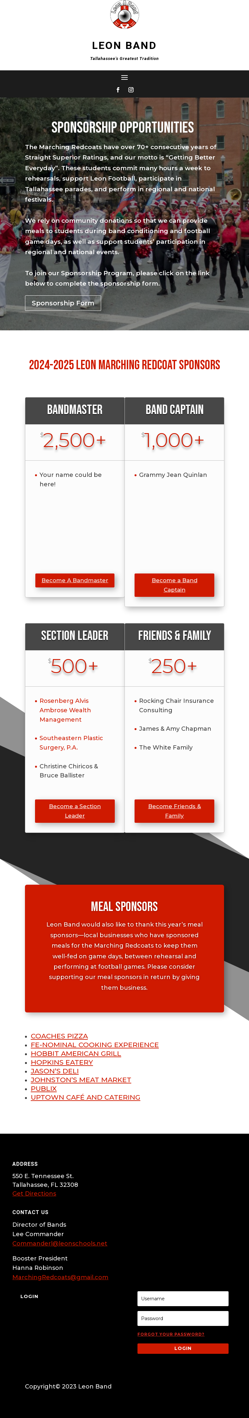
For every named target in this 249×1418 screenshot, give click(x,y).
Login (183, 1348)
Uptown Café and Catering (85, 1097)
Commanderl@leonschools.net (59, 1243)
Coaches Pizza (59, 1036)
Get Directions (34, 1193)
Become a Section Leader (75, 811)
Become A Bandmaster (75, 580)
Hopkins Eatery (62, 1062)
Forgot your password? (171, 1334)
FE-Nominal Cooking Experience (95, 1045)
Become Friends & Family (174, 811)
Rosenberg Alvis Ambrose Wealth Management (65, 710)
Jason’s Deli (55, 1071)
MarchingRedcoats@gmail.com (60, 1277)
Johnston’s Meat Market (81, 1080)
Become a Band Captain (174, 585)
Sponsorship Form (63, 303)
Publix (44, 1088)
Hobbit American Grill (76, 1053)
